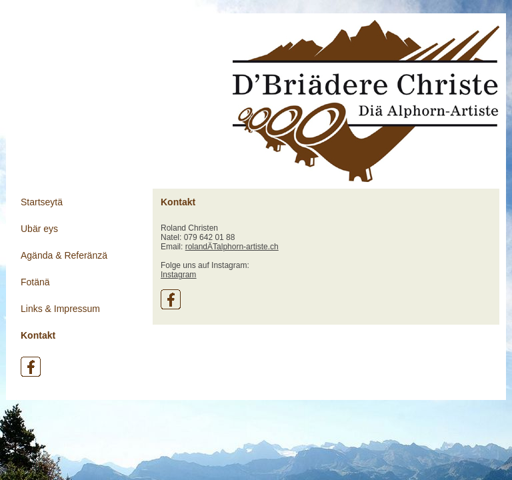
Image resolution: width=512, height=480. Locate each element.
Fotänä (35, 282)
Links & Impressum (60, 308)
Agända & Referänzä (64, 255)
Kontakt (38, 335)
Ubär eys (39, 228)
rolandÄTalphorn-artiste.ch (232, 246)
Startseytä (42, 202)
